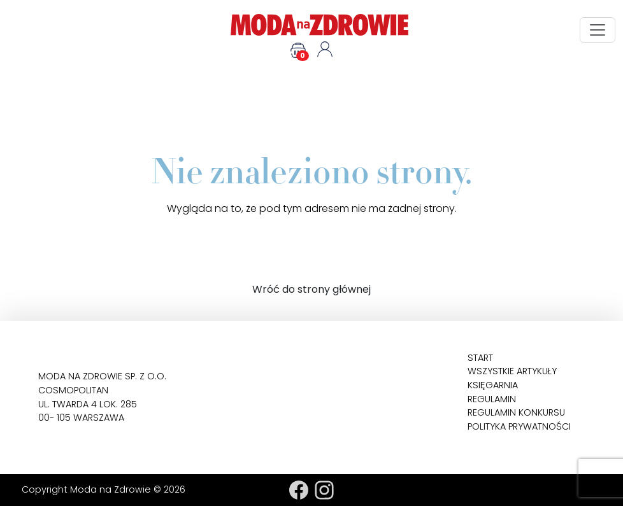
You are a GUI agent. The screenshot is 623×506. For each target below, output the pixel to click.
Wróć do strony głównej (311, 289)
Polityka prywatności (519, 426)
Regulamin (492, 399)
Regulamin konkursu (516, 412)
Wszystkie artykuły (512, 371)
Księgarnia (493, 385)
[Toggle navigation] (597, 30)
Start (480, 357)
